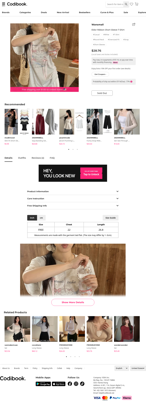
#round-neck (98, 39)
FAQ (52, 157)
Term (26, 368)
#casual (96, 34)
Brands (5, 12)
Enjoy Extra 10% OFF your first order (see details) (111, 68)
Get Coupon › (100, 74)
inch (32, 217)
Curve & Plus (106, 12)
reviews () (38, 157)
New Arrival (63, 12)
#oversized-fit (113, 39)
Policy (35, 368)
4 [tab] (79, 356)
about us (6, 368)
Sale (126, 12)
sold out (102, 93)
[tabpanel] (18, 127)
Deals (44, 12)
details (8, 157)
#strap (126, 39)
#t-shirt (116, 34)
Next (143, 127)
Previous (2, 127)
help (68, 368)
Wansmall (98, 24)
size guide (111, 217)
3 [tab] (77, 149)
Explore (142, 12)
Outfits (22, 157)
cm (41, 217)
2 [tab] (73, 149)
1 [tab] (68, 149)
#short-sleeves (99, 44)
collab (59, 368)
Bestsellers (84, 12)
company (78, 368)
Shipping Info (47, 368)
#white (106, 34)
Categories (25, 12)
